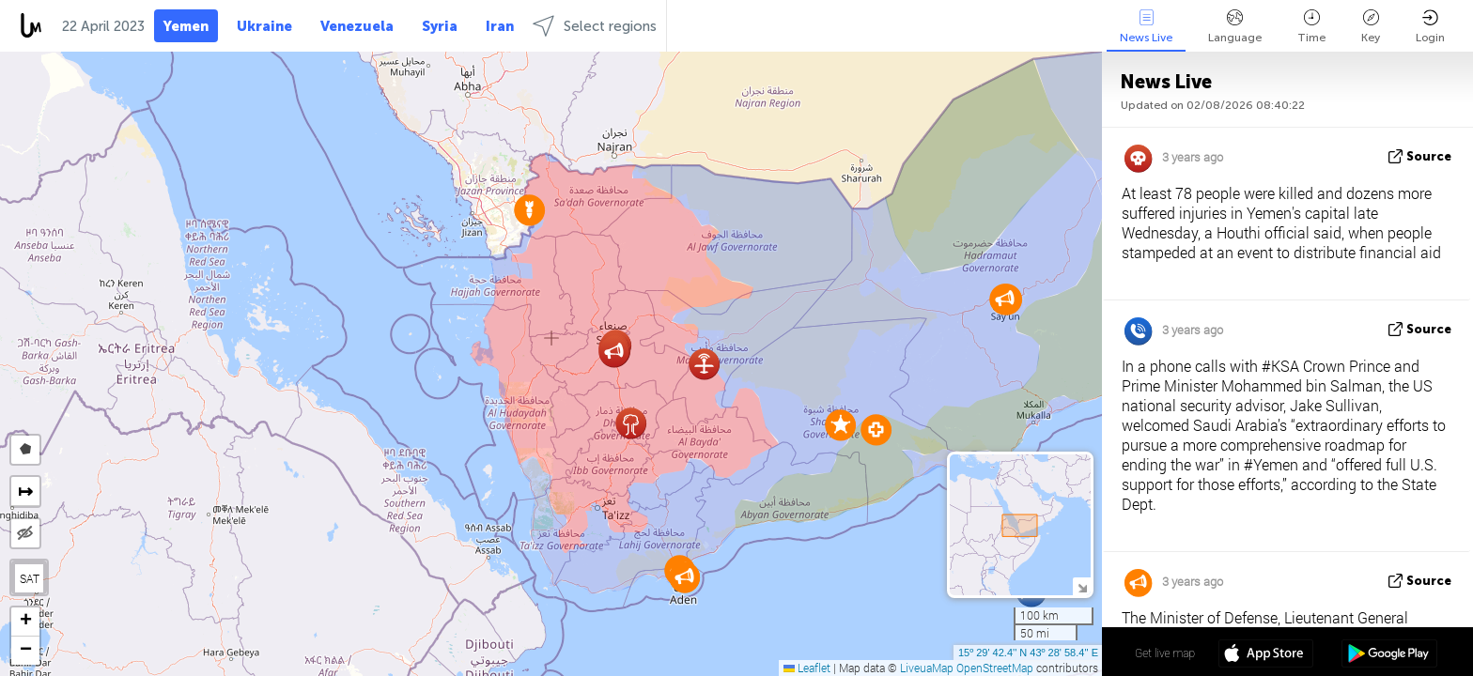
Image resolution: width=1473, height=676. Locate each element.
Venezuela (357, 26)
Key (1370, 26)
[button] (840, 425)
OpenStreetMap (994, 667)
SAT (29, 578)
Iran (500, 26)
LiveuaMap (927, 667)
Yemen (186, 26)
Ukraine (264, 26)
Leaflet (806, 667)
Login (1430, 26)
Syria (439, 26)
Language (1235, 26)
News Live (1146, 26)
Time (1311, 26)
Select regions (595, 26)
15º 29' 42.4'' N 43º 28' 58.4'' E (1028, 652)
